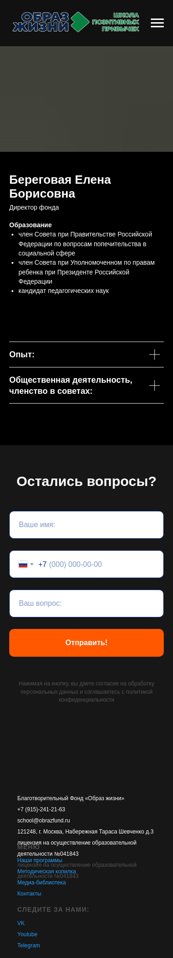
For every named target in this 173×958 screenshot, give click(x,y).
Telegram (29, 945)
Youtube (28, 934)
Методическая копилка (47, 871)
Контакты (30, 893)
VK (21, 923)
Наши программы (40, 860)
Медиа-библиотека (42, 882)
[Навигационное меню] (157, 23)
